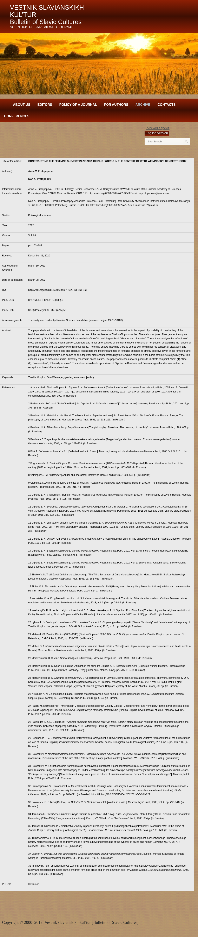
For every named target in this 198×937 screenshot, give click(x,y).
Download (33, 884)
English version (157, 133)
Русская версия (158, 128)
